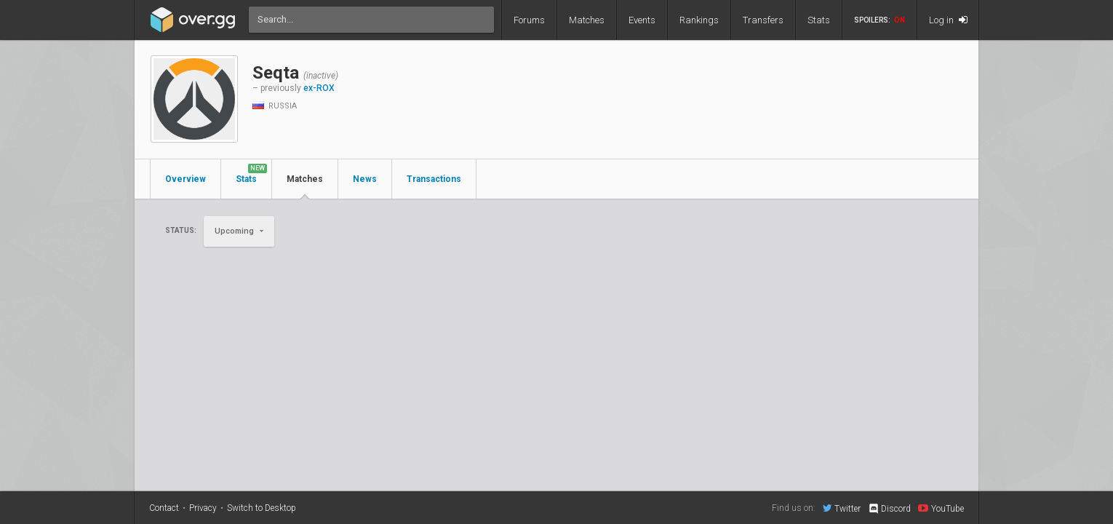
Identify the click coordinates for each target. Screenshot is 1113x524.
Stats (818, 20)
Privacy (203, 508)
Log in (948, 20)
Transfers (763, 20)
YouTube (941, 508)
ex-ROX (319, 88)
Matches (587, 20)
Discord (889, 509)
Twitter (842, 508)
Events (642, 20)
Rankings (699, 20)
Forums (529, 20)
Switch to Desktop (261, 508)
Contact (164, 508)
